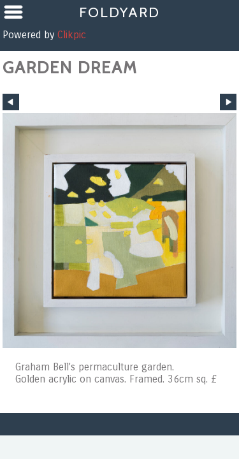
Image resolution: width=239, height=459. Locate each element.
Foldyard (119, 12)
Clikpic (71, 35)
